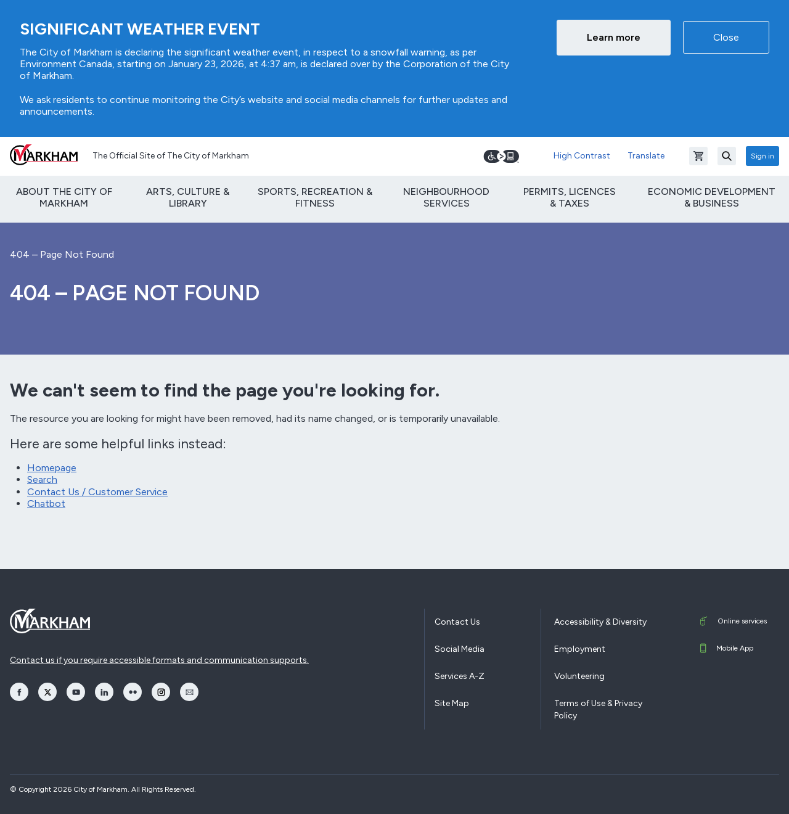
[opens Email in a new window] (189, 692)
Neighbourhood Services (446, 197)
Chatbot (46, 503)
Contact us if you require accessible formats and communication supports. (159, 660)
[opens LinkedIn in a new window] (104, 692)
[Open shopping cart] (698, 156)
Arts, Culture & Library (187, 197)
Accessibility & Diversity (600, 622)
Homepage (51, 468)
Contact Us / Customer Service (97, 492)
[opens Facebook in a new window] (19, 692)
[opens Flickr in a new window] (132, 692)
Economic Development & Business (711, 197)
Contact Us (457, 622)
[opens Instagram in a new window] (161, 692)
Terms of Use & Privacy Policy (598, 709)
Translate (646, 155)
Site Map (452, 703)
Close (726, 37)
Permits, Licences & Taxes (569, 197)
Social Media (459, 649)
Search (42, 479)
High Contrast (582, 155)
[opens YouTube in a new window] (76, 692)
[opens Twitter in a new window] (47, 692)
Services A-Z (459, 676)
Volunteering (579, 676)
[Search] (726, 156)
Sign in (762, 156)
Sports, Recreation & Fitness (315, 197)
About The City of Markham (64, 197)
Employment (579, 649)
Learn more (613, 37)
